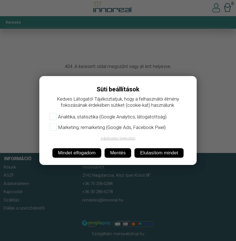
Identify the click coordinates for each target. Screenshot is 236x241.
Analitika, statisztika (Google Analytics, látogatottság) (108, 116)
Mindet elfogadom (77, 152)
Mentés (118, 152)
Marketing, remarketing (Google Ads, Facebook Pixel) (108, 127)
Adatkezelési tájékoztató (118, 138)
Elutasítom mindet (159, 152)
